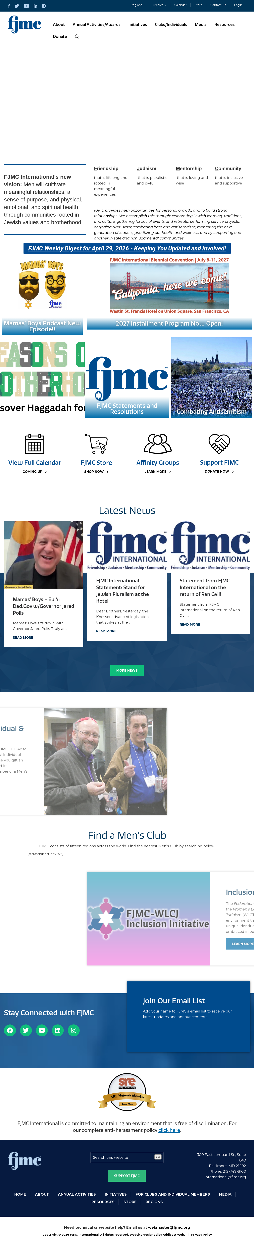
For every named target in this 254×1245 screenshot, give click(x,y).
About (59, 24)
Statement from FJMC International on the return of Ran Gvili (205, 587)
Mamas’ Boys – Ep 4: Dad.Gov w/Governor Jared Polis (43, 606)
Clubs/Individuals (171, 24)
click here (169, 1130)
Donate (60, 36)
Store (198, 5)
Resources (225, 24)
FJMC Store (96, 462)
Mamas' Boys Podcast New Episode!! (42, 326)
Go (158, 1157)
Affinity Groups (157, 462)
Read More (23, 638)
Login (238, 5)
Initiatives (137, 24)
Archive (159, 5)
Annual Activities (77, 1194)
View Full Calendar (34, 462)
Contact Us (218, 5)
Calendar (180, 5)
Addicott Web (173, 1234)
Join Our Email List (174, 1001)
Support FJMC (219, 462)
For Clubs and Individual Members (173, 1194)
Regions (137, 5)
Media (201, 24)
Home (20, 1194)
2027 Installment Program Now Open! (169, 323)
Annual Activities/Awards (97, 24)
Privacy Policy (201, 1234)
